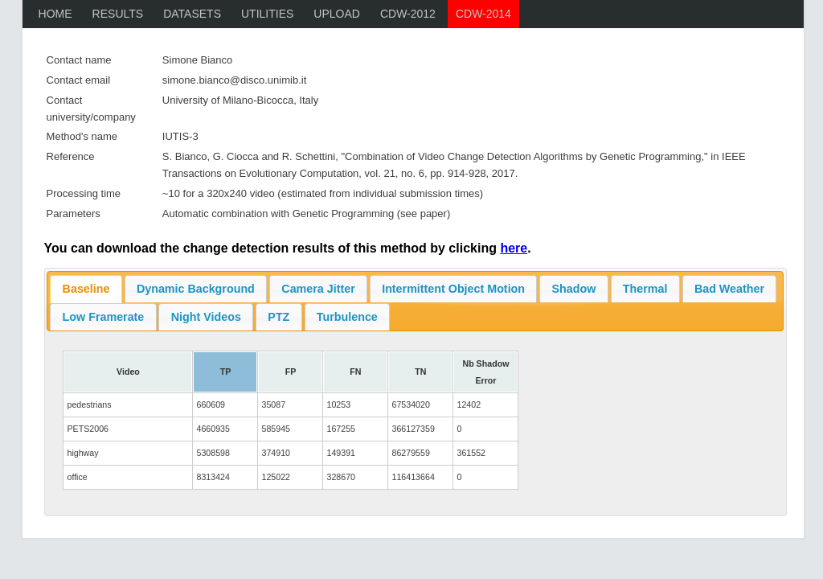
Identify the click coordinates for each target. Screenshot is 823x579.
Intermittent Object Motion (453, 288)
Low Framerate (104, 316)
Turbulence (347, 316)
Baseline (86, 288)
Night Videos (206, 316)
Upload (336, 13)
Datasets (192, 13)
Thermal (645, 288)
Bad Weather (729, 288)
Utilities (267, 13)
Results (118, 13)
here (513, 248)
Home (55, 13)
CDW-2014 (483, 13)
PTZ (278, 316)
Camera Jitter (317, 288)
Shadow (574, 288)
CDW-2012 (408, 13)
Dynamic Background (196, 288)
